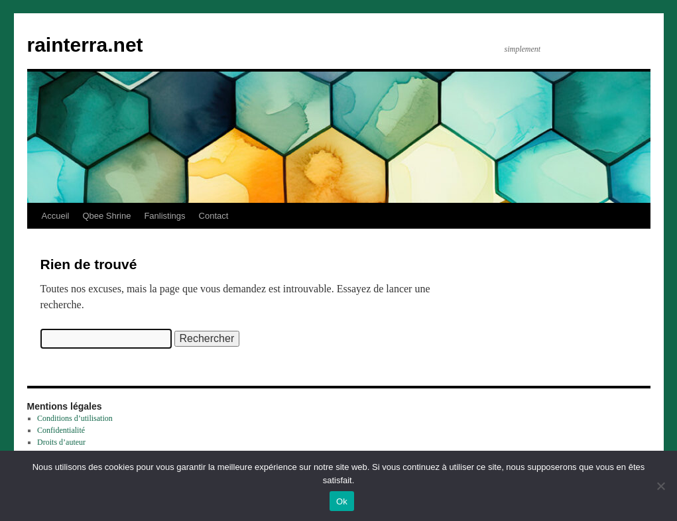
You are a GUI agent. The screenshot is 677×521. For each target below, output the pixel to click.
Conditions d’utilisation (75, 418)
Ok (341, 501)
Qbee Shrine (106, 216)
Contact (214, 216)
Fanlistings (164, 216)
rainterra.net (85, 45)
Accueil (56, 216)
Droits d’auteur (61, 442)
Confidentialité (61, 430)
